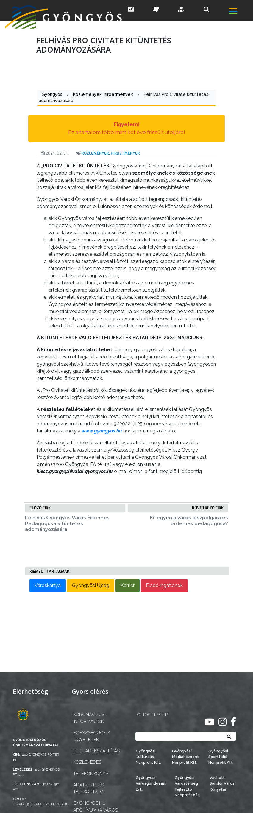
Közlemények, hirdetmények (111, 153)
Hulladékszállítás (96, 751)
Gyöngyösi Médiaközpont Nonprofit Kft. (185, 757)
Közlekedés (87, 762)
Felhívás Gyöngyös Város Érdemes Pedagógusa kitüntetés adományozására (67, 523)
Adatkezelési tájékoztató (89, 788)
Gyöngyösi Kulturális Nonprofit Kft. (148, 757)
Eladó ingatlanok (164, 585)
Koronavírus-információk (89, 718)
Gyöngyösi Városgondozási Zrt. (151, 783)
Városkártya (48, 585)
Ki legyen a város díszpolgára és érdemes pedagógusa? (189, 520)
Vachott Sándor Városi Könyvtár (222, 783)
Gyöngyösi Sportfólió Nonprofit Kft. (221, 757)
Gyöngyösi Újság (90, 585)
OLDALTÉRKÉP (152, 714)
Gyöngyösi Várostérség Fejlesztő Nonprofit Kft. (187, 786)
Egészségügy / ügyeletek (91, 736)
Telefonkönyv (90, 773)
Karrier (128, 585)
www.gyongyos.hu (102, 431)
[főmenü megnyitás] (240, 12)
